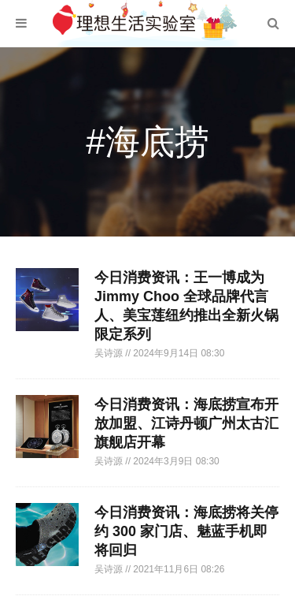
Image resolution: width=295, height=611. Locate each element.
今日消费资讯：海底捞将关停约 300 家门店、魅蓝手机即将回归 (186, 531)
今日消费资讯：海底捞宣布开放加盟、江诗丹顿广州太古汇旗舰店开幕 (186, 423)
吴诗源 (109, 353)
